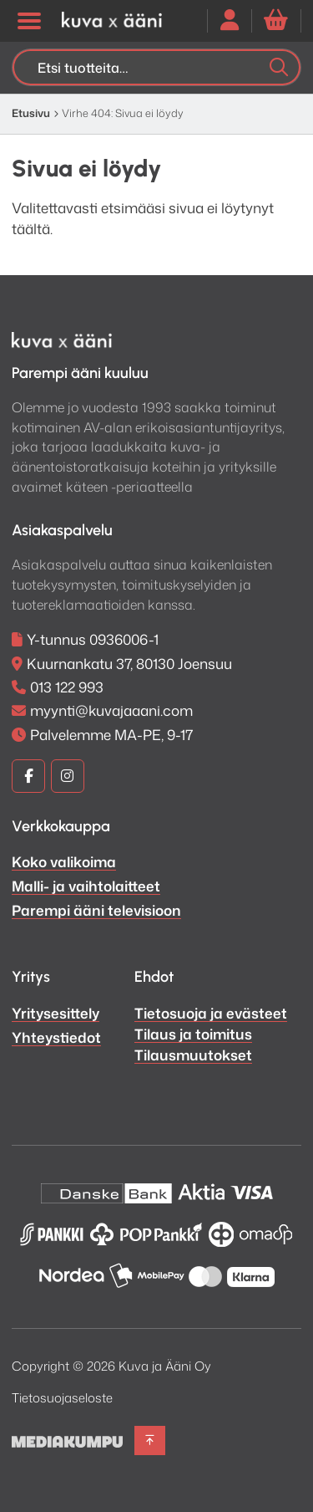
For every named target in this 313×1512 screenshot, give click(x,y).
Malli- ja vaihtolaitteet (86, 886)
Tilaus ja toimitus (193, 1034)
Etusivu (31, 112)
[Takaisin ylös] (149, 1440)
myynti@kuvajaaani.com (111, 710)
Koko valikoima (64, 861)
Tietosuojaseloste (62, 1398)
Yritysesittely (55, 1013)
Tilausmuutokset (193, 1055)
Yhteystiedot (56, 1037)
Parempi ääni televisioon (96, 910)
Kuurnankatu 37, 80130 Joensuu (129, 663)
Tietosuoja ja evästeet (210, 1013)
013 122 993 (66, 687)
